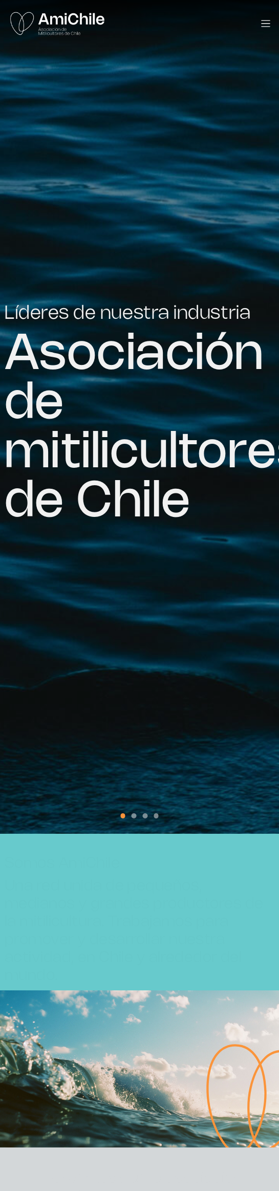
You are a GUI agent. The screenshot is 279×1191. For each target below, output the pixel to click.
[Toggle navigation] (266, 23)
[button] (122, 815)
